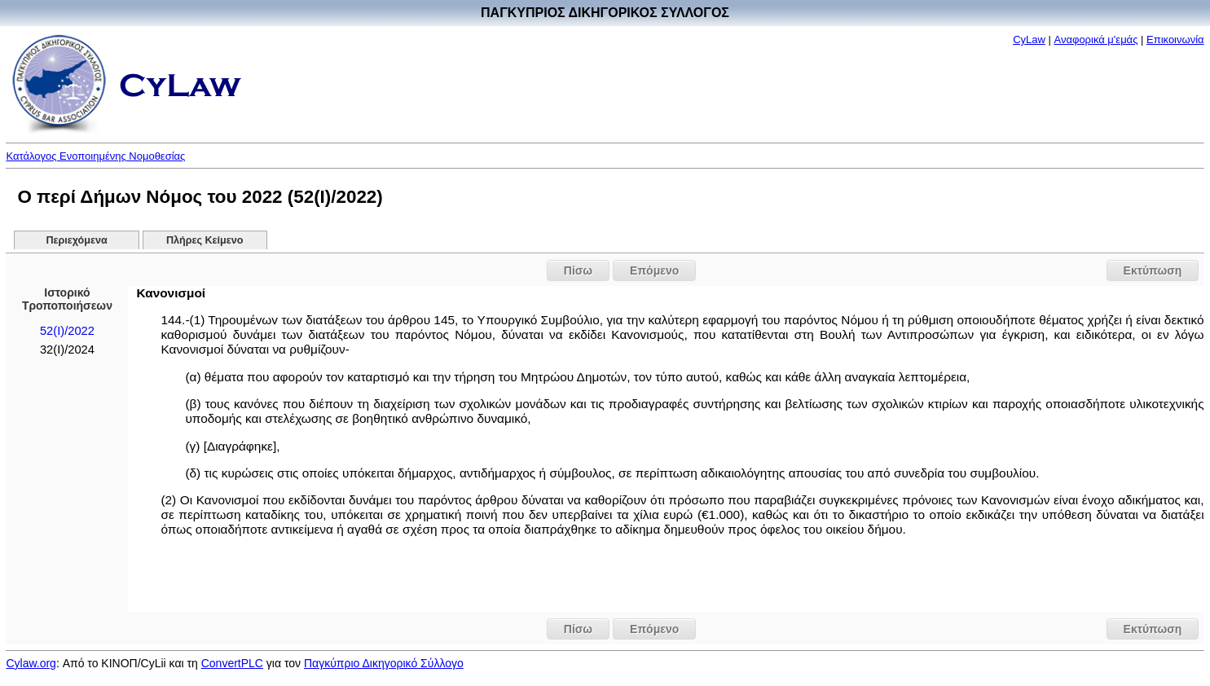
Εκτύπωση (1153, 270)
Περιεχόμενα (76, 240)
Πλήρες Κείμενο (205, 240)
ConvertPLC (232, 663)
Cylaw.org (30, 663)
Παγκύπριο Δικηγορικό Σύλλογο (384, 663)
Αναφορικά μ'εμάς (1096, 39)
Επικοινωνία (1175, 39)
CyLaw (1029, 39)
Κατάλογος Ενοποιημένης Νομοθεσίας (95, 156)
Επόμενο (654, 270)
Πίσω (578, 270)
